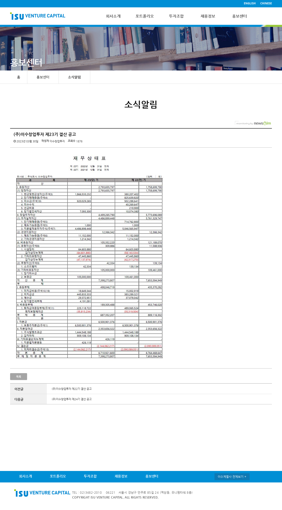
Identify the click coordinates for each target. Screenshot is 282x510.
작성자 (45, 140)
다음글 (18, 399)
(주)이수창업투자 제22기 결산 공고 (72, 388)
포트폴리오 (144, 16)
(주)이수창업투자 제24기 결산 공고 (72, 399)
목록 (18, 376)
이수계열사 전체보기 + (232, 476)
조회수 (71, 140)
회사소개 (113, 16)
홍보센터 (239, 16)
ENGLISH (250, 3)
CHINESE (266, 3)
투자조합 (176, 16)
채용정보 (207, 16)
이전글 (18, 389)
